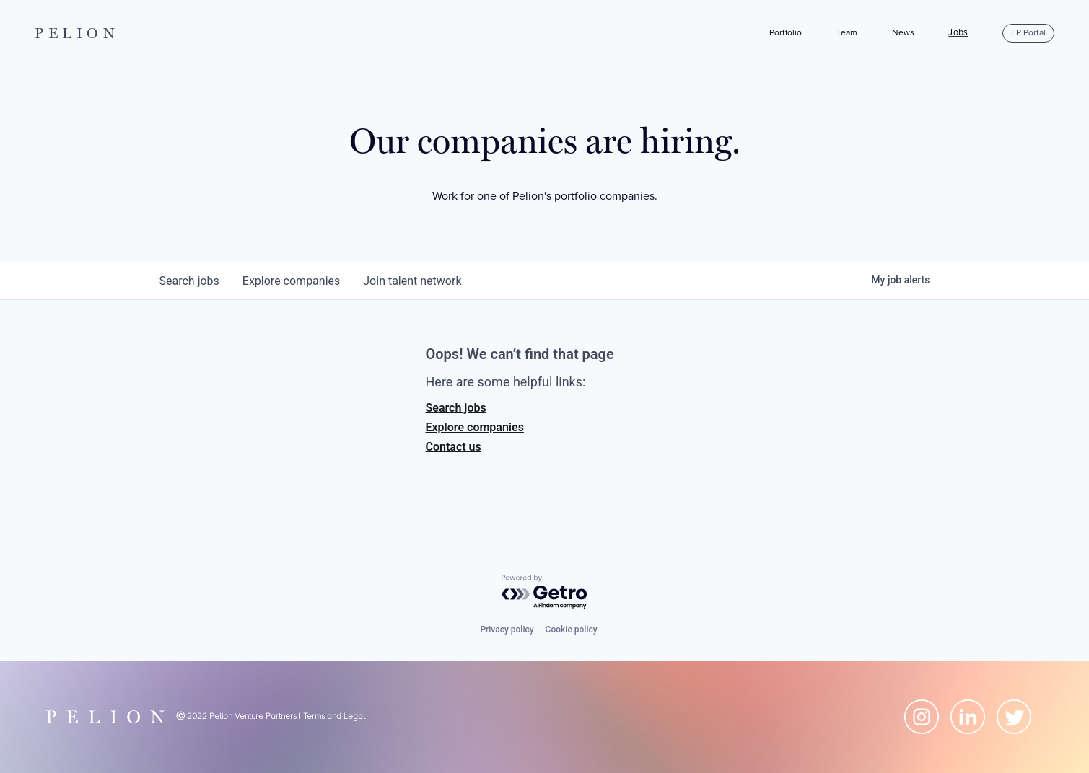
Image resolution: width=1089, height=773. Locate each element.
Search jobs (456, 408)
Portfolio (785, 32)
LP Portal (1029, 32)
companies (291, 281)
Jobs (958, 33)
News (903, 32)
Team (846, 32)
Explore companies (475, 427)
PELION (77, 33)
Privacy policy (506, 629)
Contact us (453, 447)
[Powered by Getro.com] (545, 592)
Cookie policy (572, 629)
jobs (189, 281)
